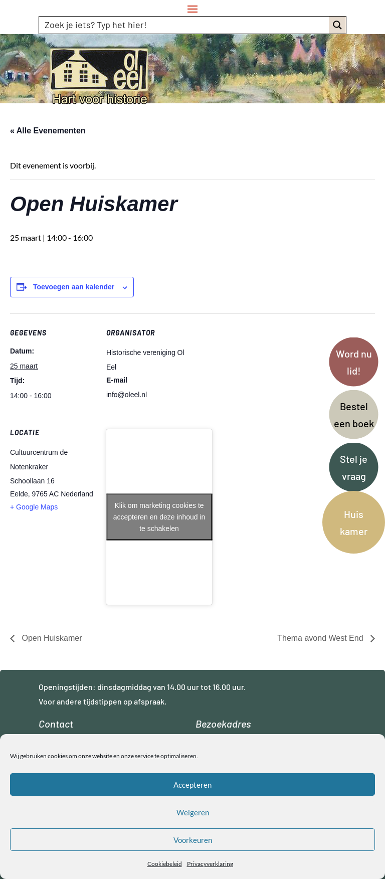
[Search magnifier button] (337, 25)
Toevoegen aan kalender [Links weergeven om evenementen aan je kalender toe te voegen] (73, 287)
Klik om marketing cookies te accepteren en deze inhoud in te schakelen (159, 516)
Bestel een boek (354, 414)
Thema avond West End (321, 638)
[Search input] (184, 24)
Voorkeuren (192, 839)
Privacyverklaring (210, 863)
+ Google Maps (34, 507)
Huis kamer (353, 522)
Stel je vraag (353, 467)
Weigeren (192, 812)
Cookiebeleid (164, 863)
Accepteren (192, 784)
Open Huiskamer (51, 638)
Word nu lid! (354, 362)
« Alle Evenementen (48, 130)
